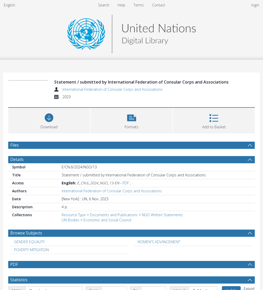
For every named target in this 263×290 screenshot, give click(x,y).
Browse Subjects (26, 233)
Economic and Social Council (107, 220)
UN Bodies (70, 220)
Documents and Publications (114, 214)
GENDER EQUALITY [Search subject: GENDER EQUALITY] (29, 241)
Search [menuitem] (103, 5)
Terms (139, 5)
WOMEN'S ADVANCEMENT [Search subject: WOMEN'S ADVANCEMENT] (158, 241)
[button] (132, 120)
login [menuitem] (255, 5)
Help (121, 5)
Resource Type (74, 214)
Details (17, 159)
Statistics (18, 280)
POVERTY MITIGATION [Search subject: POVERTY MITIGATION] (31, 249)
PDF (126, 182)
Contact (158, 5)
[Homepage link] (131, 32)
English (9, 5)
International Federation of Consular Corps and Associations (112, 89)
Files (14, 145)
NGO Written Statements (162, 214)
